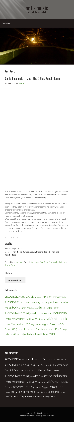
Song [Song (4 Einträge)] (14, 329)
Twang (7, 265)
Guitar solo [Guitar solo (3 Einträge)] (53, 307)
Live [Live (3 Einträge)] (32, 319)
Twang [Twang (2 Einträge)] (46, 334)
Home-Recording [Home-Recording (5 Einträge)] (17, 313)
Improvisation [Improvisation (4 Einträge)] (43, 313)
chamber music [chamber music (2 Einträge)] (59, 297)
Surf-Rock (62, 262)
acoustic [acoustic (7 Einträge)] (12, 296)
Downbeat (34, 262)
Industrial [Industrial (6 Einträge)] (60, 313)
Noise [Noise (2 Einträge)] (7, 324)
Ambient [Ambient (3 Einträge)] (47, 296)
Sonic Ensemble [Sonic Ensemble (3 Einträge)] (26, 329)
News (21, 262)
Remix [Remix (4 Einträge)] (53, 324)
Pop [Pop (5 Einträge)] (27, 324)
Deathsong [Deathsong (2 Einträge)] (35, 302)
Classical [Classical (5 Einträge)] (11, 302)
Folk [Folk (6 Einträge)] (15, 307)
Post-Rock (44, 262)
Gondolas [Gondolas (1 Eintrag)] (35, 308)
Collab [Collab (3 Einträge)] (20, 302)
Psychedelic (53, 262)
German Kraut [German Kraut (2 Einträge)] (25, 308)
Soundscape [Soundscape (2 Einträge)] (41, 329)
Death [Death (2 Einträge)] (27, 302)
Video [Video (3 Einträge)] (52, 333)
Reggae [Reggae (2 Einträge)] (45, 324)
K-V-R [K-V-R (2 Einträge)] (27, 319)
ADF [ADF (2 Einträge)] (40, 297)
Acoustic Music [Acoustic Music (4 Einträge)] (28, 297)
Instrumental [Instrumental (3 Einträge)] (12, 319)
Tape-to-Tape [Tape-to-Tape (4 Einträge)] (17, 334)
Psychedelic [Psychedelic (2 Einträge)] (36, 324)
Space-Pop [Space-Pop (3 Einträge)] (54, 329)
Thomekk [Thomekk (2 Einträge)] (38, 334)
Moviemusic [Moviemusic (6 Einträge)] (58, 318)
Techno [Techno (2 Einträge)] (30, 334)
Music (15, 262)
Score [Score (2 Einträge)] (7, 329)
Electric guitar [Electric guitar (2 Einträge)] (47, 302)
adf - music (37, 8)
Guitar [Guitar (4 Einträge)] (42, 308)
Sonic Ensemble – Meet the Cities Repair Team (32, 78)
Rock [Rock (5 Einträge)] (60, 324)
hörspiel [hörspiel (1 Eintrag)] (32, 314)
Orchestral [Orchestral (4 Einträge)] (17, 324)
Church (23, 416)
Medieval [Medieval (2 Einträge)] (39, 319)
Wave (13, 265)
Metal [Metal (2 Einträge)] (46, 319)
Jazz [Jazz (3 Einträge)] (22, 319)
